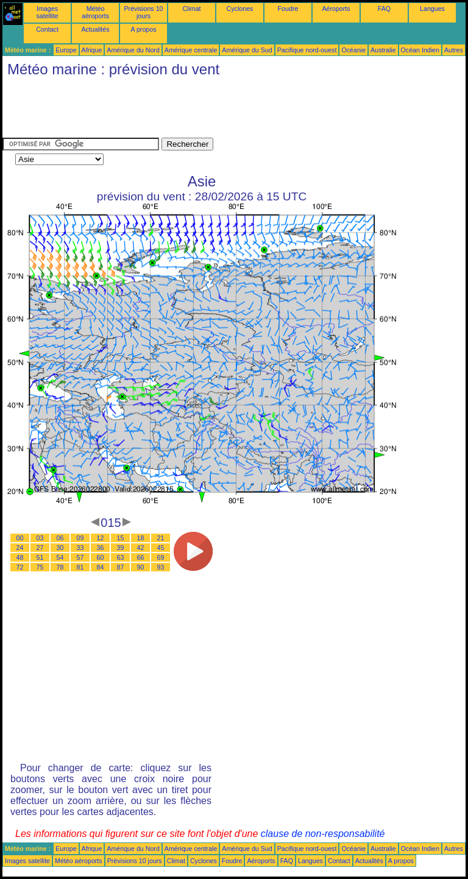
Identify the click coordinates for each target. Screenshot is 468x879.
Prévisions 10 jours (143, 12)
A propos (143, 29)
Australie (382, 50)
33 (80, 547)
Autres (453, 50)
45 (161, 547)
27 (40, 547)
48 (20, 557)
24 (20, 547)
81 (80, 567)
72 (20, 567)
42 (140, 547)
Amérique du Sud (247, 50)
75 (40, 567)
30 (60, 547)
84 (100, 567)
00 (20, 538)
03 (40, 538)
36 (100, 547)
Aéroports (336, 8)
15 (120, 538)
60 (100, 557)
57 (80, 557)
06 (60, 538)
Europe (65, 50)
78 (60, 567)
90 (140, 567)
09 (80, 538)
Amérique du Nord (133, 50)
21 (161, 538)
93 (161, 567)
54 (60, 557)
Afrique (92, 50)
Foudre (288, 8)
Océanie (353, 50)
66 (140, 557)
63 (120, 557)
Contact (47, 29)
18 (140, 538)
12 (100, 538)
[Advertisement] (224, 110)
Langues (432, 8)
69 (161, 557)
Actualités (95, 29)
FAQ (384, 8)
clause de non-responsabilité (323, 833)
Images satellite (47, 12)
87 (120, 567)
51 (40, 557)
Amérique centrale (191, 50)
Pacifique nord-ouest (307, 50)
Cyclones (240, 8)
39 (120, 547)
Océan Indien (420, 50)
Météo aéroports (95, 12)
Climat (191, 8)
